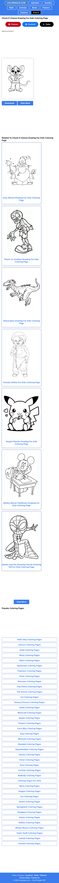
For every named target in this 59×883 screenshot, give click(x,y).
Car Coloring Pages (29, 796)
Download (9, 103)
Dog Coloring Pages (29, 734)
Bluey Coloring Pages (29, 655)
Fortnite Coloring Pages (29, 770)
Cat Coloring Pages (29, 697)
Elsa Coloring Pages (29, 765)
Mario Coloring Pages (29, 786)
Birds (34, 8)
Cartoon (24, 12)
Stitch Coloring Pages (29, 660)
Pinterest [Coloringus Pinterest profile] (43, 875)
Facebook (30, 24)
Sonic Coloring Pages (29, 676)
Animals (23, 8)
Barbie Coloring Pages (29, 718)
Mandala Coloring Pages (29, 744)
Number (48, 3)
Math (11, 8)
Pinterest (13, 24)
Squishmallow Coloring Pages (29, 749)
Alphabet (35, 3)
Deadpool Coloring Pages (29, 812)
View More (25, 103)
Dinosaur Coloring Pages (29, 681)
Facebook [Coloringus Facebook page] (29, 875)
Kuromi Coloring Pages (29, 843)
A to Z (36, 12)
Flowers (46, 8)
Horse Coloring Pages (29, 760)
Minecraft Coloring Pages (29, 713)
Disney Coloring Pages (29, 755)
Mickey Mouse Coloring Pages (29, 828)
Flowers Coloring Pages (29, 723)
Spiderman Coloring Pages (29, 666)
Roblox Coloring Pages (29, 823)
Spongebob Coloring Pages (29, 807)
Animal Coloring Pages (29, 838)
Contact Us (35, 878)
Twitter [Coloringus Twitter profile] (36, 875)
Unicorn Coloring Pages (29, 645)
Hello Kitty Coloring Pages (29, 639)
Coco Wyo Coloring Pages (29, 728)
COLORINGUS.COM (16, 3)
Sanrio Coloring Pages (29, 802)
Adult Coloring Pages (29, 650)
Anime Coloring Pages (29, 817)
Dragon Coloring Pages (29, 791)
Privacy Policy (25, 878)
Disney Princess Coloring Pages (29, 702)
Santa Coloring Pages (29, 707)
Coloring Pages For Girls (29, 781)
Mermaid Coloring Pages (29, 739)
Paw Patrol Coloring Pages (29, 687)
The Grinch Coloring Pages (29, 692)
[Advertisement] (16, 45)
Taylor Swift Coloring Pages (29, 833)
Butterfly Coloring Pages (29, 775)
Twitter (47, 24)
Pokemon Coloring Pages (29, 671)
